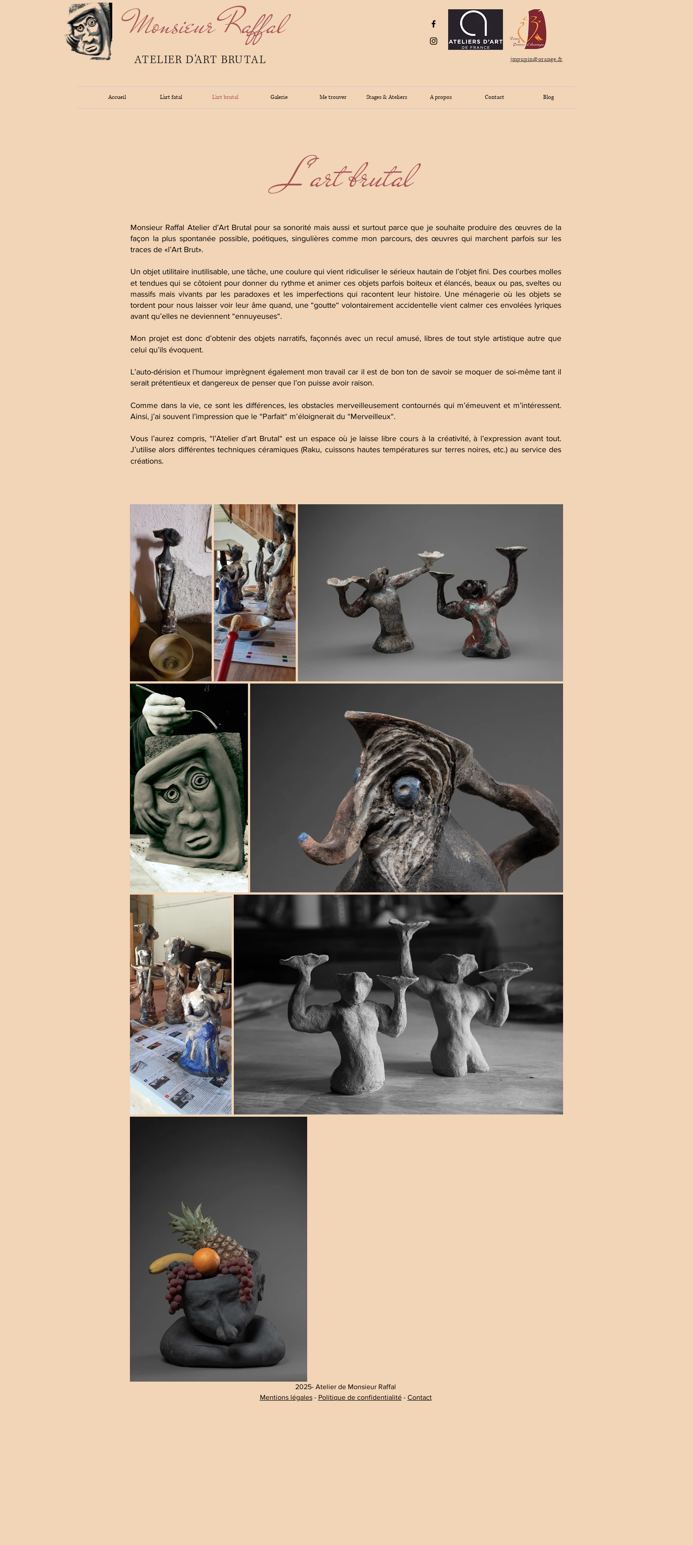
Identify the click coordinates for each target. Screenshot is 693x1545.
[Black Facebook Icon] (433, 24)
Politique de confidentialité (360, 1397)
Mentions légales (286, 1397)
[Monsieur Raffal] (207, 24)
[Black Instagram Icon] (433, 41)
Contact (419, 1397)
